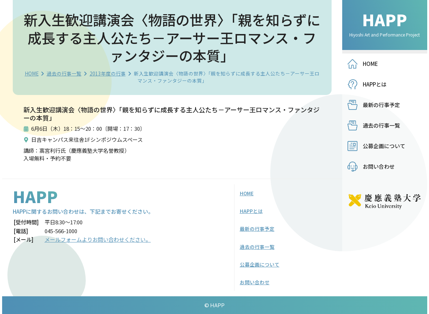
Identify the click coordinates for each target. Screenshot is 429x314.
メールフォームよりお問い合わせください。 (98, 239)
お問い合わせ (379, 166)
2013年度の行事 (108, 73)
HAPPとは (374, 84)
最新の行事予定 (381, 104)
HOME (32, 73)
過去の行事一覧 (64, 73)
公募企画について (384, 146)
